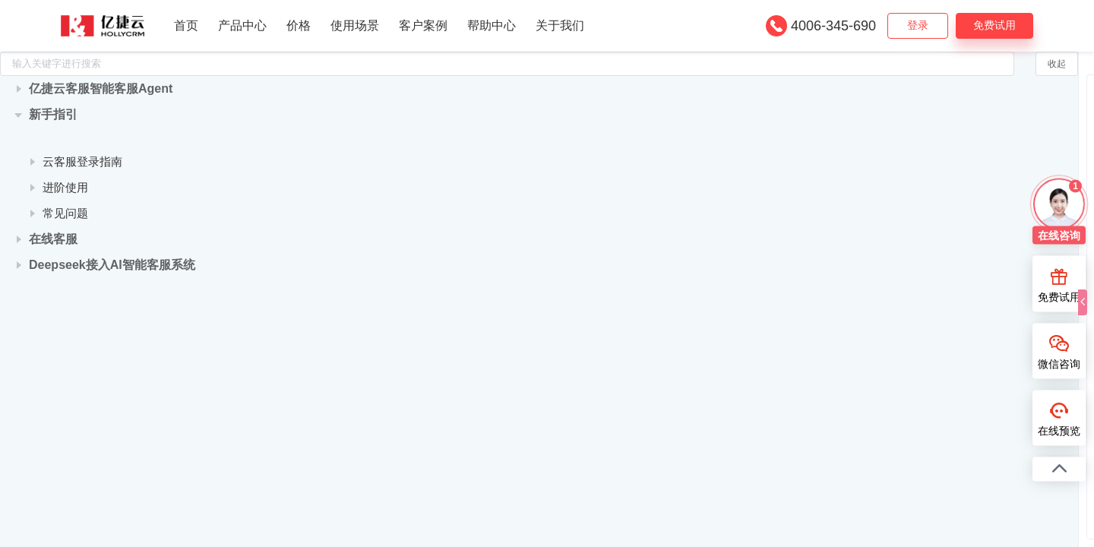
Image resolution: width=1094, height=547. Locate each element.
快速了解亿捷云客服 (94, 160)
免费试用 (994, 25)
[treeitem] (104, 112)
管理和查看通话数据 (998, 254)
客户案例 (423, 25)
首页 (186, 25)
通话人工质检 (981, 132)
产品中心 (242, 25)
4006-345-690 (833, 25)
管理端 (510, 263)
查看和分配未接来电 (998, 229)
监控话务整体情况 (992, 181)
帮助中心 (491, 25)
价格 (298, 25)
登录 (917, 25)
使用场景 (354, 25)
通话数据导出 (981, 205)
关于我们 (560, 25)
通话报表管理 (981, 156)
